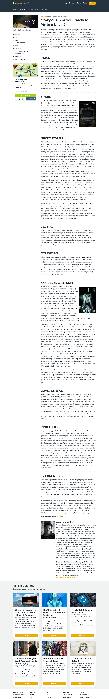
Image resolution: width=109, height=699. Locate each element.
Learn (79, 3)
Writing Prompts (85, 697)
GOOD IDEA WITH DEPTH (22, 51)
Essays (37, 9)
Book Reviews (84, 695)
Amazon (62, 517)
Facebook (31, 99)
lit (17, 3)
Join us (92, 3)
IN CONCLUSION (20, 59)
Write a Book (67, 697)
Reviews (44, 9)
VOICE (16, 37)
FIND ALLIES (18, 56)
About (32, 695)
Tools (85, 3)
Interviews (30, 9)
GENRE (17, 40)
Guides (48, 697)
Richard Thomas (25, 30)
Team (31, 697)
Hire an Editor (17, 697)
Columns (22, 9)
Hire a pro (72, 3)
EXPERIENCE (18, 48)
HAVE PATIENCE (20, 54)
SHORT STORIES (20, 43)
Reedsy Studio (67, 695)
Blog (65, 3)
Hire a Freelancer (18, 695)
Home (15, 9)
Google (20, 99)
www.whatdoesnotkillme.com (66, 577)
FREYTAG (18, 45)
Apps (26, 3)
